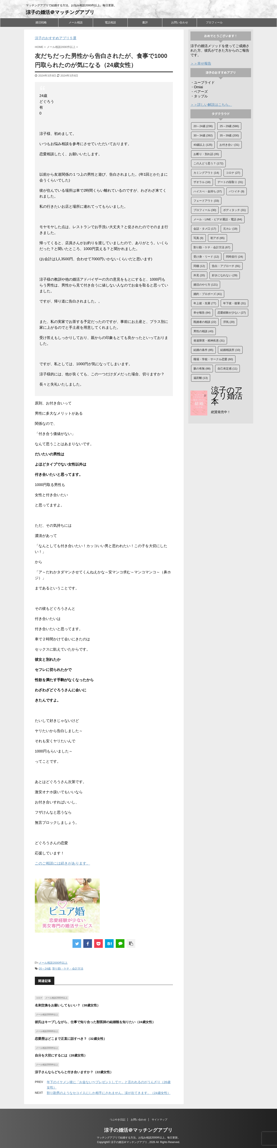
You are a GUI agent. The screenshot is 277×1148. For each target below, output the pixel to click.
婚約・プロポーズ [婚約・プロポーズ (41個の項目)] (207, 294)
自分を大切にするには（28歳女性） (61, 1055)
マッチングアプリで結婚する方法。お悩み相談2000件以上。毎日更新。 (138, 1137)
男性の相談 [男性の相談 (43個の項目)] (203, 331)
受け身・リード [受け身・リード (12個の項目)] (206, 256)
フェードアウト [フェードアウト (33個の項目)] (206, 200)
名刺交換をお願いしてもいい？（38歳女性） (67, 1005)
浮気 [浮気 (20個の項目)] (229, 322)
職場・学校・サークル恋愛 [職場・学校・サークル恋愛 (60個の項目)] (213, 359)
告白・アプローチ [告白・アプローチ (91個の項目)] (226, 266)
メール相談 (76, 22)
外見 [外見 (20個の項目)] (199, 275)
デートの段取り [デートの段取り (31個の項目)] (230, 182)
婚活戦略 (41, 22)
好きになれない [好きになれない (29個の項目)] (224, 275)
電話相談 (110, 22)
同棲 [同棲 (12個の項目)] (199, 266)
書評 (145, 22)
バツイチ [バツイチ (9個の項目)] (236, 191)
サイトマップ (159, 1119)
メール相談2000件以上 (53, 962)
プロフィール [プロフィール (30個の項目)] (204, 210)
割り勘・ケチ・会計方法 (67, 968)
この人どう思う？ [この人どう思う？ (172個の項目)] (208, 163)
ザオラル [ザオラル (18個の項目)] (202, 182)
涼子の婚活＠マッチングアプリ (60, 12)
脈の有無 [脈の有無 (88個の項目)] (202, 368)
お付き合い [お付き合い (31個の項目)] (229, 144)
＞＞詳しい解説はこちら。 (211, 104)
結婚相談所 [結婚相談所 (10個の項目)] (230, 350)
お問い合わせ (179, 22)
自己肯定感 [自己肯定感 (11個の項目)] (227, 368)
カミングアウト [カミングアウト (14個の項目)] (206, 172)
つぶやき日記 (117, 1119)
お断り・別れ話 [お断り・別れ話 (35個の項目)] (206, 154)
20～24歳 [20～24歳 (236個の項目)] (203, 126)
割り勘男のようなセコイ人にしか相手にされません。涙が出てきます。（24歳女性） (109, 1093)
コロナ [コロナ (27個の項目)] (233, 172)
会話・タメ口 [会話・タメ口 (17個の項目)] (204, 228)
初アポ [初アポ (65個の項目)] (217, 238)
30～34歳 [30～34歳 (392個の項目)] (203, 135)
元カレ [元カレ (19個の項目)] (230, 228)
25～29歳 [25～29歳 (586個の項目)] (229, 126)
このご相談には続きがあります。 (62, 863)
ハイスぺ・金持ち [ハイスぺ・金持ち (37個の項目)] (207, 191)
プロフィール (214, 22)
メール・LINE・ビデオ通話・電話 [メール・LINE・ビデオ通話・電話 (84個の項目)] (217, 219)
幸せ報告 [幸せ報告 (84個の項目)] (202, 312)
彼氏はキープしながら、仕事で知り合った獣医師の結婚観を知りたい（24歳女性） (95, 1022)
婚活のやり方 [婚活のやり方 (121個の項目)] (205, 284)
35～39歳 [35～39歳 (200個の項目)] (229, 135)
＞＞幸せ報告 (200, 63)
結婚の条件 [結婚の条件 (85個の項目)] (203, 350)
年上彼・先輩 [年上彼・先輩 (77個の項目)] (204, 303)
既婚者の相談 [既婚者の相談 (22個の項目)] (204, 322)
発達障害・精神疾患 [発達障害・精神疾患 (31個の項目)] (209, 340)
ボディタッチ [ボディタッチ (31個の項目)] (234, 210)
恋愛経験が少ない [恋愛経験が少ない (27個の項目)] (231, 312)
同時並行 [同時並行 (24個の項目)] (234, 256)
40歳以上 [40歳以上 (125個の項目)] (202, 144)
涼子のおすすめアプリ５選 (55, 38)
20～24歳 (45, 968)
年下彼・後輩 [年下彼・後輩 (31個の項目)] (234, 303)
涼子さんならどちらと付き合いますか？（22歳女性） (74, 1072)
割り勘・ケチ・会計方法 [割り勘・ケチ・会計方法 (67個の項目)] (211, 247)
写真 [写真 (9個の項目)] (198, 238)
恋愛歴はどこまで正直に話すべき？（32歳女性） (71, 1038)
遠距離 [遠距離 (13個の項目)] (200, 377)
